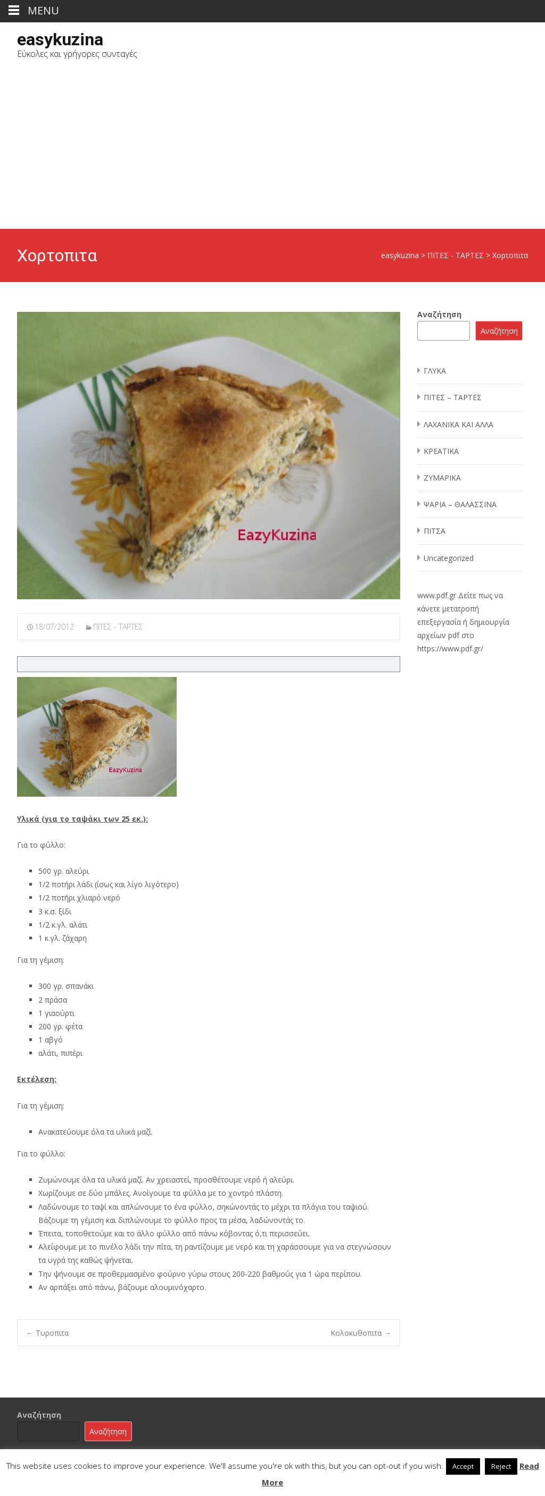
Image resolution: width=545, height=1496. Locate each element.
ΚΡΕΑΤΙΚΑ (441, 451)
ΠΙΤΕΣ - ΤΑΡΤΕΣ (118, 627)
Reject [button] (501, 1466)
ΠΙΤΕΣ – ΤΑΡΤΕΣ (453, 397)
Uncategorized (449, 558)
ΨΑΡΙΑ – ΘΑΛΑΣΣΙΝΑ (460, 504)
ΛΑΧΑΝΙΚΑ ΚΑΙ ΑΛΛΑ (458, 424)
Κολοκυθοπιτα (361, 1333)
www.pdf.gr (436, 595)
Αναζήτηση (439, 314)
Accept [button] (463, 1466)
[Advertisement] (272, 149)
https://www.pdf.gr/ (450, 648)
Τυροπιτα (47, 1333)
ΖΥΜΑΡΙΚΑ (442, 478)
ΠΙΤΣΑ (434, 531)
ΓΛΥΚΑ (435, 371)
